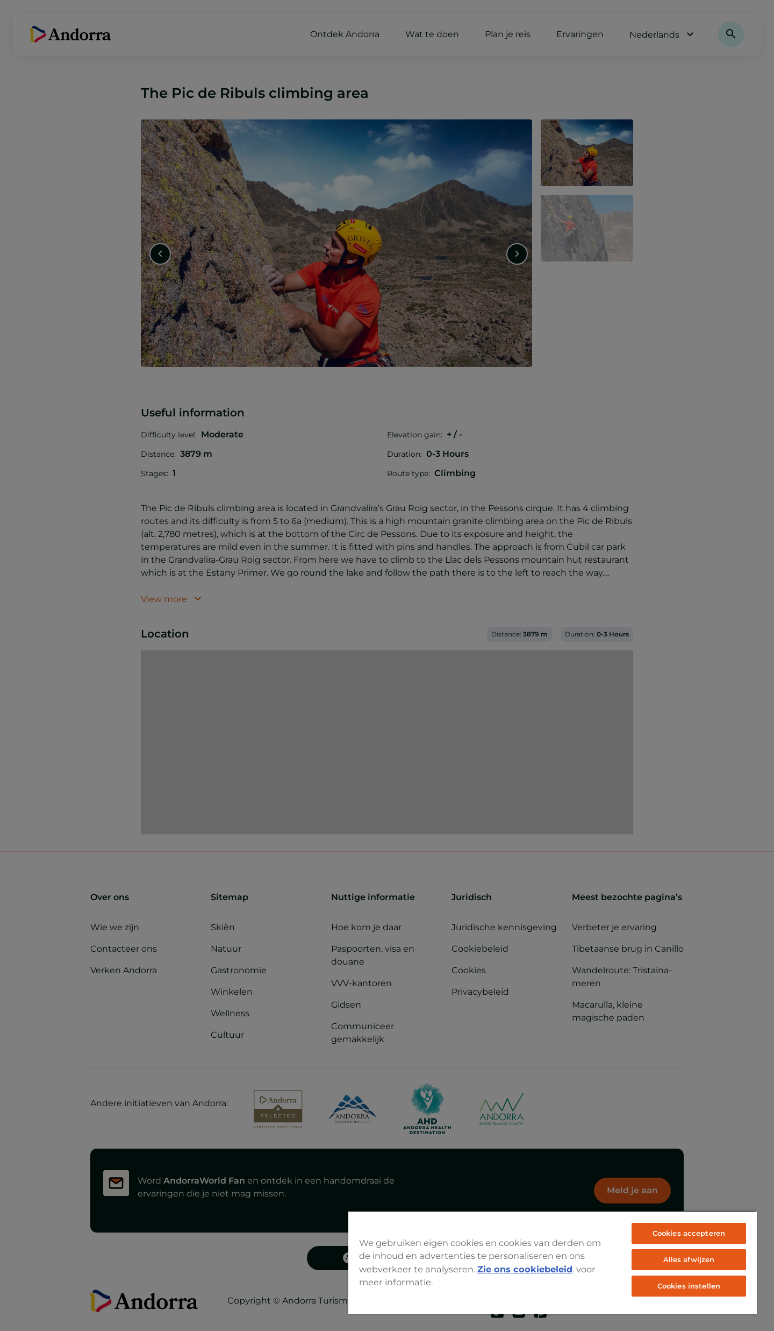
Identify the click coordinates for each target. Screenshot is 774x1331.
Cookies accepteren (689, 1233)
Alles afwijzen (689, 1259)
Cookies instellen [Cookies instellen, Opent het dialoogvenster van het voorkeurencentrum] (688, 1286)
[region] (552, 1262)
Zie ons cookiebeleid (524, 1269)
